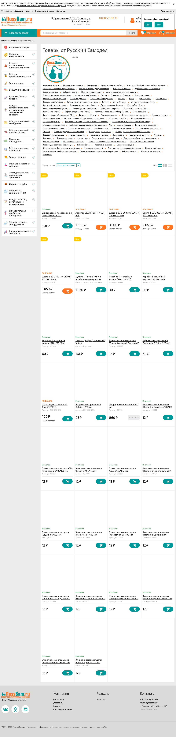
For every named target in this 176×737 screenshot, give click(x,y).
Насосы (93, 115)
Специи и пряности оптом (79, 128)
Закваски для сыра (160, 115)
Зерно (131, 98)
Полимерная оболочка (140, 118)
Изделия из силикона (103, 145)
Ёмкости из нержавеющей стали (105, 138)
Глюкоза (121, 98)
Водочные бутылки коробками (83, 105)
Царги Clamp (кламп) (51, 112)
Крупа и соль (82, 138)
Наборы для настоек (121, 89)
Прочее (105, 102)
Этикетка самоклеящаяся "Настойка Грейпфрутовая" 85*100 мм (157, 471)
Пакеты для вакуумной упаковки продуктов (107, 141)
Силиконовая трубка (125, 145)
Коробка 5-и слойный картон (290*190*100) (154, 277)
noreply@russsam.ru (149, 702)
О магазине (6, 11)
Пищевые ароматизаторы (53, 135)
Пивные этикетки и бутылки (54, 98)
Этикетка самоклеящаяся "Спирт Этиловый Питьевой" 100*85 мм (124, 343)
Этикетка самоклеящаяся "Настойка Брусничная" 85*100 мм (156, 535)
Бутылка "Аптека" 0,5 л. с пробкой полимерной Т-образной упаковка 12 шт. (88, 279)
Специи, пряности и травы (53, 128)
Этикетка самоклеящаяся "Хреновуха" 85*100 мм (122, 533)
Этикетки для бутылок (120, 95)
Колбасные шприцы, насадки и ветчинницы (87, 125)
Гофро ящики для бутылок (112, 105)
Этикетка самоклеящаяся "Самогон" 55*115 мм (88, 469)
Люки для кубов (139, 112)
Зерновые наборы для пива (101, 98)
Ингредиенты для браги (91, 92)
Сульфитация (161, 98)
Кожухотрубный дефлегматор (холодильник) (146, 85)
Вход (140, 18)
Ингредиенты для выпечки (100, 131)
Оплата (29, 11)
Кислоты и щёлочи (153, 148)
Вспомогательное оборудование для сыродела (84, 118)
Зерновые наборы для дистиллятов (94, 89)
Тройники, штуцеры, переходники (57, 95)
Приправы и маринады (121, 128)
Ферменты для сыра (51, 118)
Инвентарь (47, 155)
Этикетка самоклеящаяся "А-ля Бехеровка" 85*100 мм (57, 469)
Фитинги (82, 115)
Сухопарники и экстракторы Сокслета (59, 89)
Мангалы (157, 135)
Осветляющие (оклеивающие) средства (124, 148)
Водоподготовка (142, 95)
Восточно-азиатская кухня (147, 128)
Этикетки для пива (78, 98)
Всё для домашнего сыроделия (135, 115)
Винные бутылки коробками (143, 102)
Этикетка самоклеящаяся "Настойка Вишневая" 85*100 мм (157, 407)
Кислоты (46, 131)
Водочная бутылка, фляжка (54, 105)
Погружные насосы (109, 115)
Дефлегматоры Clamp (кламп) (77, 112)
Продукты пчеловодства (145, 125)
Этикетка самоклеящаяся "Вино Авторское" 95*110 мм (157, 597)
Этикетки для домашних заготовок (69, 131)
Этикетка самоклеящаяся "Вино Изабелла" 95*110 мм (56, 661)
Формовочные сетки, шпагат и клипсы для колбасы (86, 122)
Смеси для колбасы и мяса (54, 125)
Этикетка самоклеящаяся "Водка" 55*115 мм (122, 469)
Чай (110, 125)
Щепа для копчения (64, 138)
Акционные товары (51, 85)
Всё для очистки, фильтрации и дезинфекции (61, 148)
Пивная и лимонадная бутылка (55, 108)
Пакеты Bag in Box (135, 105)
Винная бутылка (120, 102)
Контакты (61, 11)
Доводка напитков (50, 92)
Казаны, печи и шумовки (139, 135)
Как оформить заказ (44, 11)
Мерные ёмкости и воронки (142, 141)
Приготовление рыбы (99, 135)
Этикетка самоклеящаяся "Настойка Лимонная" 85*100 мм (90, 598)
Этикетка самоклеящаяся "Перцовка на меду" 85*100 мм (56, 598)
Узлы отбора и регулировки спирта (121, 92)
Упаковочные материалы (73, 141)
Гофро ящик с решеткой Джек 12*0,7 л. (54, 405)
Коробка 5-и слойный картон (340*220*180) (53, 341)
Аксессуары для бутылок (85, 95)
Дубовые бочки (83, 145)
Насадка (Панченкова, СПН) (135, 108)
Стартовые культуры (51, 122)
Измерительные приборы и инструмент (59, 151)
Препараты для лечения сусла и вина (82, 102)
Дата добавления (66, 165)
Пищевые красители (77, 135)
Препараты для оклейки (53, 102)
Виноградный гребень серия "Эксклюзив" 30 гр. (57, 214)
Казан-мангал (118, 135)
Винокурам (92, 85)
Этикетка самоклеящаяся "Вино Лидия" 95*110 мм (88, 661)
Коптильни (47, 138)
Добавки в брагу (70, 92)
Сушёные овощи (101, 128)
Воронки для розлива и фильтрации (57, 145)
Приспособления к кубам (111, 85)
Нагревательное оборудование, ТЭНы (58, 115)
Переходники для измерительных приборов (99, 151)
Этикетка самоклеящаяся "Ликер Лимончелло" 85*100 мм (123, 598)
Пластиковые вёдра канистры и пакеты (140, 138)
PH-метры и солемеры (150, 151)
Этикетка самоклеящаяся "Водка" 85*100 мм (55, 533)
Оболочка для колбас (118, 118)
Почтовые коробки (51, 141)
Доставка (18, 11)
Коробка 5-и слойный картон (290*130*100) (120, 277)
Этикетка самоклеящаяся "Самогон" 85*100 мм (88, 533)
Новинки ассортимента (73, 85)
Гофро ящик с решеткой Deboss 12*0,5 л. (88, 405)
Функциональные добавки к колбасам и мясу (131, 122)
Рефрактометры (129, 151)
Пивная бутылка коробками (84, 108)
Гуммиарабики (145, 98)
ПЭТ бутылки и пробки (110, 108)
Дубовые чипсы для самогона (147, 89)
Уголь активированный (93, 148)
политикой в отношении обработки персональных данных (41, 6)
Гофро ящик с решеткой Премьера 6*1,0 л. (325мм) (156, 341)
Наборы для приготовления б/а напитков (133, 131)
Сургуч (104, 95)
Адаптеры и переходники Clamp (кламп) (111, 112)
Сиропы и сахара (124, 125)
